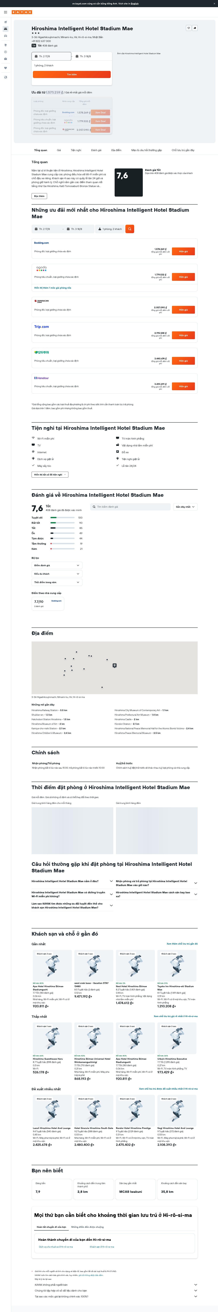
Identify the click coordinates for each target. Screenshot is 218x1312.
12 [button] (72, 102)
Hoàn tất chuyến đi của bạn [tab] (51, 1226)
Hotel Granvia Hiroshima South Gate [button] (93, 1128)
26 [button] (72, 117)
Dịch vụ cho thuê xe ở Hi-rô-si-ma (56, 1246)
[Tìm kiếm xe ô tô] (5, 36)
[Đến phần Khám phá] (5, 45)
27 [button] (80, 117)
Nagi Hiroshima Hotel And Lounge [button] (175, 1128)
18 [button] (64, 110)
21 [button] (88, 110)
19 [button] (72, 110)
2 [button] (103, 86)
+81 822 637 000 (41, 41)
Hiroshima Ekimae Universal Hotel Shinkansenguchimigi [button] (92, 1060)
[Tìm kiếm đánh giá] (133, 506)
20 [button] (80, 110)
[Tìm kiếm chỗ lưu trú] (5, 29)
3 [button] (56, 94)
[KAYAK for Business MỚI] (5, 58)
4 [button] (64, 94)
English (135, 3)
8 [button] (96, 94)
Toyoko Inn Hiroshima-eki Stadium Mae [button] (175, 988)
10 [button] (56, 102)
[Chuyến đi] (5, 68)
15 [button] (96, 102)
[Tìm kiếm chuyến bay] (5, 22)
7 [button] (88, 94)
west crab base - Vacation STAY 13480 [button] (91, 985)
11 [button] (64, 102)
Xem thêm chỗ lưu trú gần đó (182, 943)
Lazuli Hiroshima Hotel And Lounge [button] (51, 1128)
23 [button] (103, 110)
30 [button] (103, 117)
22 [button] (95, 110)
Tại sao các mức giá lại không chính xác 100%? (116, 1296)
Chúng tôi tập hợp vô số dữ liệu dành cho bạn (116, 1290)
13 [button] (80, 102)
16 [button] (103, 102)
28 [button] (87, 117)
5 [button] (72, 94)
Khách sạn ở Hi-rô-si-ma (102, 1246)
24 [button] (56, 117)
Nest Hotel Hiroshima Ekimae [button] (131, 986)
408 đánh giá (49, 45)
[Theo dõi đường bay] (5, 52)
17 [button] (57, 110)
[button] (214, 3)
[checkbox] (48, 604)
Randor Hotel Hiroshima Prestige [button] (133, 1128)
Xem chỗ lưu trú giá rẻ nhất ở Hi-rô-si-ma (176, 1016)
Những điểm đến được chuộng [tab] (87, 1226)
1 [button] (95, 86)
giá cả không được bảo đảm (91, 1275)
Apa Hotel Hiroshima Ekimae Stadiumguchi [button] (48, 988)
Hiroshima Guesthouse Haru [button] (48, 1058)
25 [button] (64, 117)
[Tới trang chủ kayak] (22, 12)
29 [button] (95, 117)
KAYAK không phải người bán (116, 1285)
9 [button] (103, 94)
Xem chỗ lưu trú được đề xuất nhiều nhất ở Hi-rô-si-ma (168, 1088)
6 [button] (80, 94)
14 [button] (88, 102)
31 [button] (57, 125)
